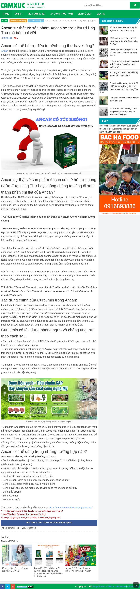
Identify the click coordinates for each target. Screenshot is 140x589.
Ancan (4, 51)
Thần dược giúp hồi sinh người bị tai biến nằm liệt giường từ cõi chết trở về (124, 64)
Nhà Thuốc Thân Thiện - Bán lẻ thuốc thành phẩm (49, 522)
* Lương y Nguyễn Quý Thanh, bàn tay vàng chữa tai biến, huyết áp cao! (33, 517)
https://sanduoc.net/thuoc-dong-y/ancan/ (71, 507)
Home (4, 21)
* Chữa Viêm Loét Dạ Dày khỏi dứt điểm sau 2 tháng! (24, 514)
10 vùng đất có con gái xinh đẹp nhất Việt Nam (15, 569)
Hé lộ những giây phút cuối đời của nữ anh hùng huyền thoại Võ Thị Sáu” (124, 41)
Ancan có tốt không (18, 21)
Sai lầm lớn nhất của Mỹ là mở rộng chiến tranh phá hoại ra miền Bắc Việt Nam (123, 111)
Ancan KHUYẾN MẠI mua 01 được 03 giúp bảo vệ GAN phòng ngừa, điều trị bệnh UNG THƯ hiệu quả (48, 572)
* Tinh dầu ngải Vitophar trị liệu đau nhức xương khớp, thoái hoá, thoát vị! (33, 511)
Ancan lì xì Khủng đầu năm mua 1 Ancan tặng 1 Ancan (78, 569)
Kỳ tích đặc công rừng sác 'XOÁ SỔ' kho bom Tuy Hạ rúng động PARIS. (124, 52)
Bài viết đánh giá (36, 21)
